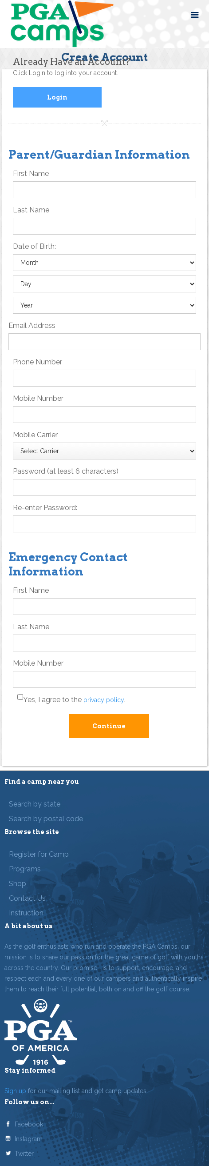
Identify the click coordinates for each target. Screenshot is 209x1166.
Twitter (24, 1153)
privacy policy (103, 699)
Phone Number (37, 362)
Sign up (15, 1090)
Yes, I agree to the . (74, 699)
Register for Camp (39, 854)
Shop (17, 883)
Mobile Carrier (35, 435)
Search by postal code (46, 819)
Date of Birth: (34, 246)
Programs (25, 869)
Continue (109, 726)
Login (57, 97)
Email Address (31, 325)
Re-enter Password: (45, 507)
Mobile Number (38, 398)
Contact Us (27, 898)
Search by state (34, 804)
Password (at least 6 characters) (65, 471)
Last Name (31, 210)
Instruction (26, 913)
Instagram (29, 1138)
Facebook (29, 1124)
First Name (31, 173)
